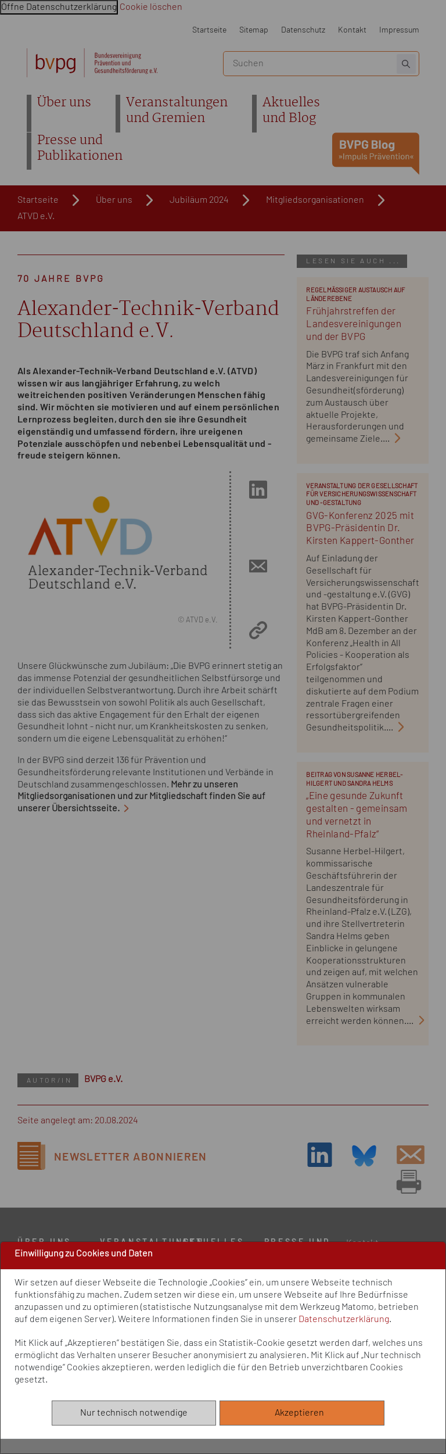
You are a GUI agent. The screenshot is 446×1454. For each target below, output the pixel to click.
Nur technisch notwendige (134, 1412)
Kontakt (352, 30)
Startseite (209, 30)
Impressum (399, 30)
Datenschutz (303, 30)
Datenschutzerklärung (343, 1319)
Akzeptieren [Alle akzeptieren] (302, 1412)
